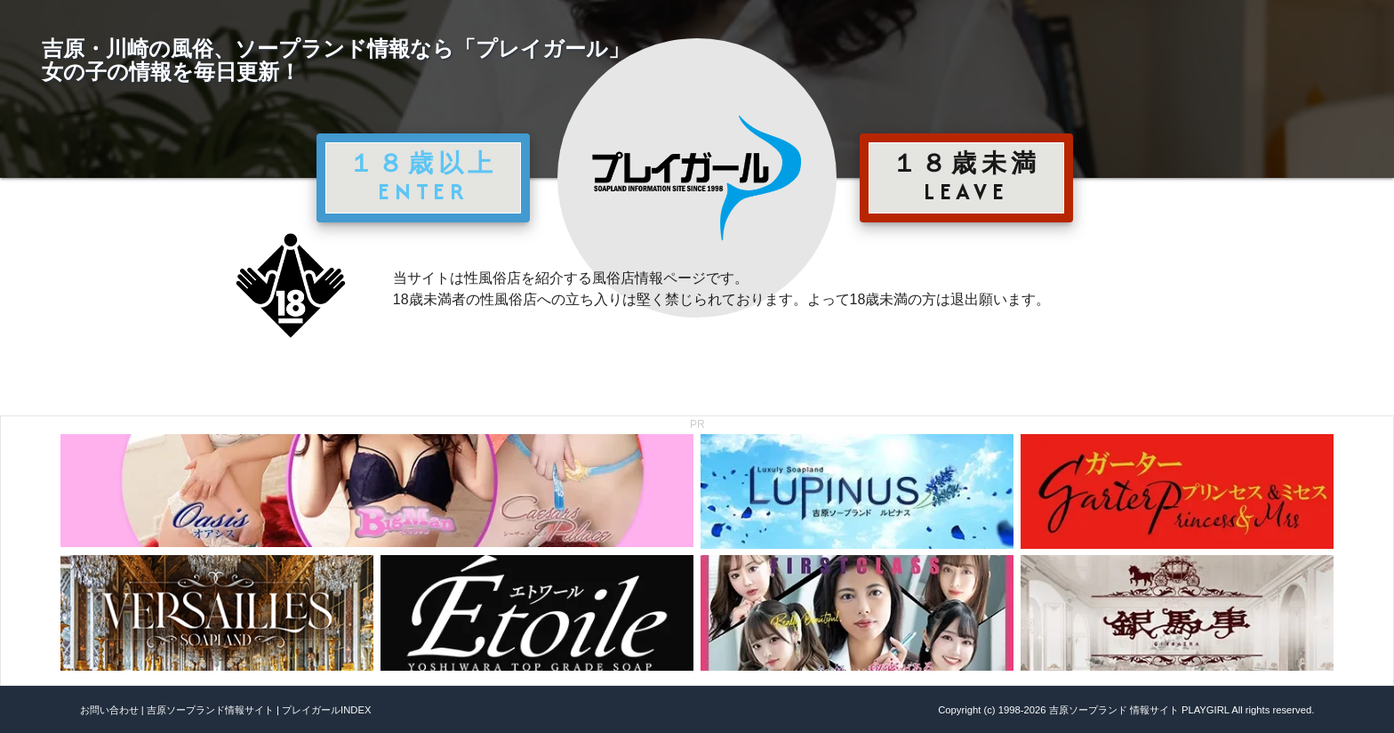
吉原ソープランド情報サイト (210, 710)
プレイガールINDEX (326, 710)
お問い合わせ (109, 710)
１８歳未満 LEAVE (966, 177)
